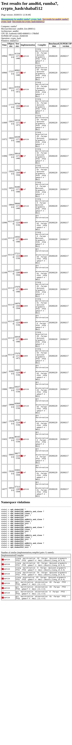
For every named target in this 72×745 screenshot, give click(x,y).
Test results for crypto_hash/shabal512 (28, 21)
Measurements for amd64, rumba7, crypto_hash (21, 19)
